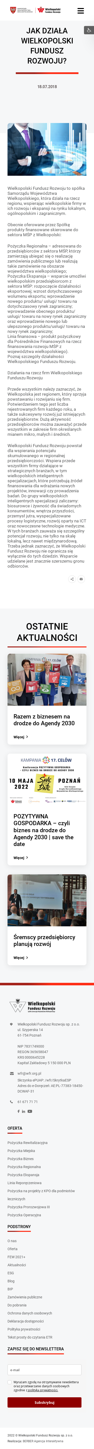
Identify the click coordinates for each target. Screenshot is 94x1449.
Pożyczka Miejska (21, 1151)
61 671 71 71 (28, 1102)
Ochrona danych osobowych (30, 1313)
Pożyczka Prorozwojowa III (29, 1207)
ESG (11, 1273)
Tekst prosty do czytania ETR (30, 1337)
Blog (11, 1281)
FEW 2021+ (16, 1257)
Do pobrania (17, 1305)
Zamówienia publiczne (25, 1297)
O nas (12, 1241)
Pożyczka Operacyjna (24, 1215)
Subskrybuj (44, 1402)
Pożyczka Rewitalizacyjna (28, 1143)
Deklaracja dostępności (26, 1321)
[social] (19, 1112)
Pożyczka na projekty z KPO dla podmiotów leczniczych (41, 1195)
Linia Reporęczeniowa (25, 1183)
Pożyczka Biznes (21, 1159)
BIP (10, 1289)
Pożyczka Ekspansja (23, 1175)
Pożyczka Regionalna (24, 1167)
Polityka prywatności (24, 1329)
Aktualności (17, 1265)
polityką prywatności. (42, 1390)
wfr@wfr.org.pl (29, 1073)
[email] (44, 1369)
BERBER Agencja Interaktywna (43, 1441)
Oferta (13, 1249)
